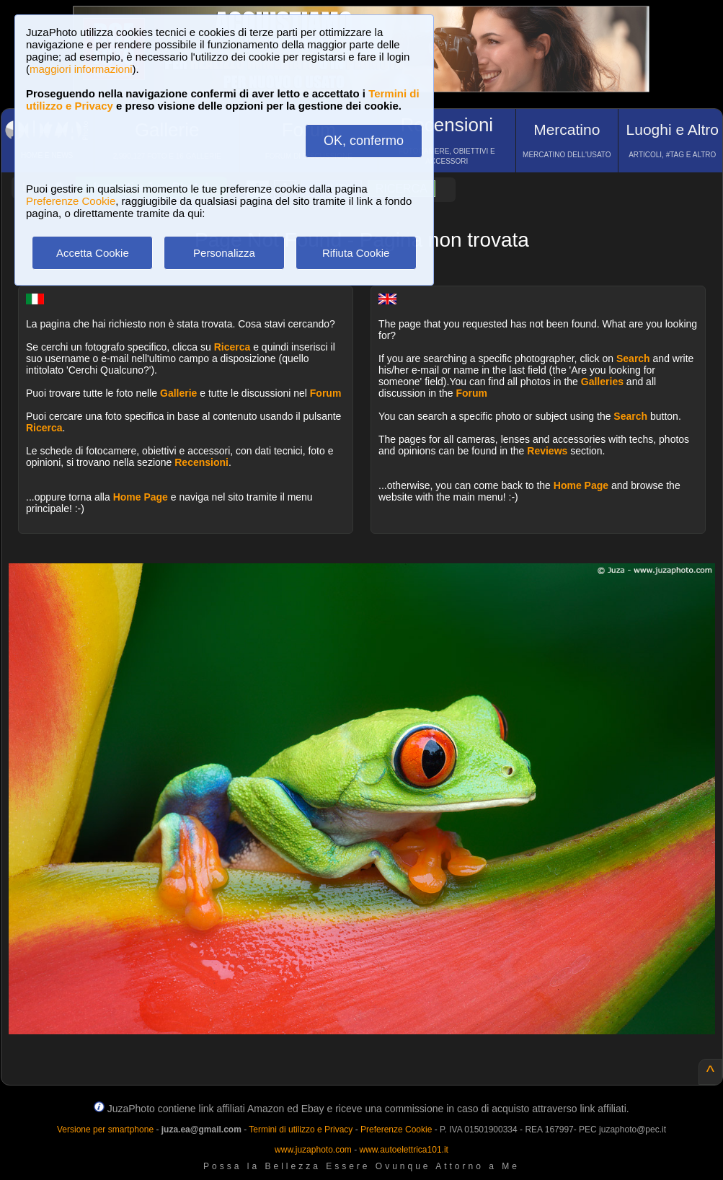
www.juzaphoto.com (313, 1150)
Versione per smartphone (105, 1129)
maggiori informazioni (81, 69)
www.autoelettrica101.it (403, 1150)
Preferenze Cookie (70, 201)
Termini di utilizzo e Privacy (300, 1129)
